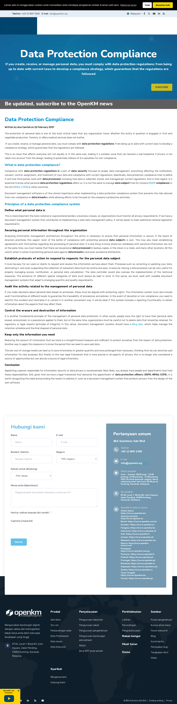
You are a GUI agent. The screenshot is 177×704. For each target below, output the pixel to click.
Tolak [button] (147, 5)
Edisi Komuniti (58, 647)
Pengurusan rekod (89, 625)
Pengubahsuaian (131, 630)
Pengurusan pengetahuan (93, 630)
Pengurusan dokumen (91, 619)
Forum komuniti (159, 630)
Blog (153, 636)
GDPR (153, 183)
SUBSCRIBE (161, 89)
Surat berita (157, 641)
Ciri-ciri (55, 625)
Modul (82, 645)
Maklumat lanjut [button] (128, 5)
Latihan (126, 619)
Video (154, 657)
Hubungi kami (58, 682)
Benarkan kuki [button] (163, 5)
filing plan (137, 324)
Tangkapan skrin (159, 652)
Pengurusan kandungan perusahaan (92, 638)
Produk (66, 25)
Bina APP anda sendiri (91, 651)
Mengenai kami (59, 677)
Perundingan (129, 625)
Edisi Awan (56, 641)
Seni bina (55, 619)
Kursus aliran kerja (161, 625)
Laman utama (49, 25)
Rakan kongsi (125, 25)
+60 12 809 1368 (30, 13)
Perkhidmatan (103, 25)
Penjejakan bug (159, 647)
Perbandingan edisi (61, 630)
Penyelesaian (82, 25)
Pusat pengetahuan (161, 619)
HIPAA (16, 187)
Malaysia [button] (133, 13)
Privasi (169, 700)
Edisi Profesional (59, 636)
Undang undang (156, 700)
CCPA (24, 187)
